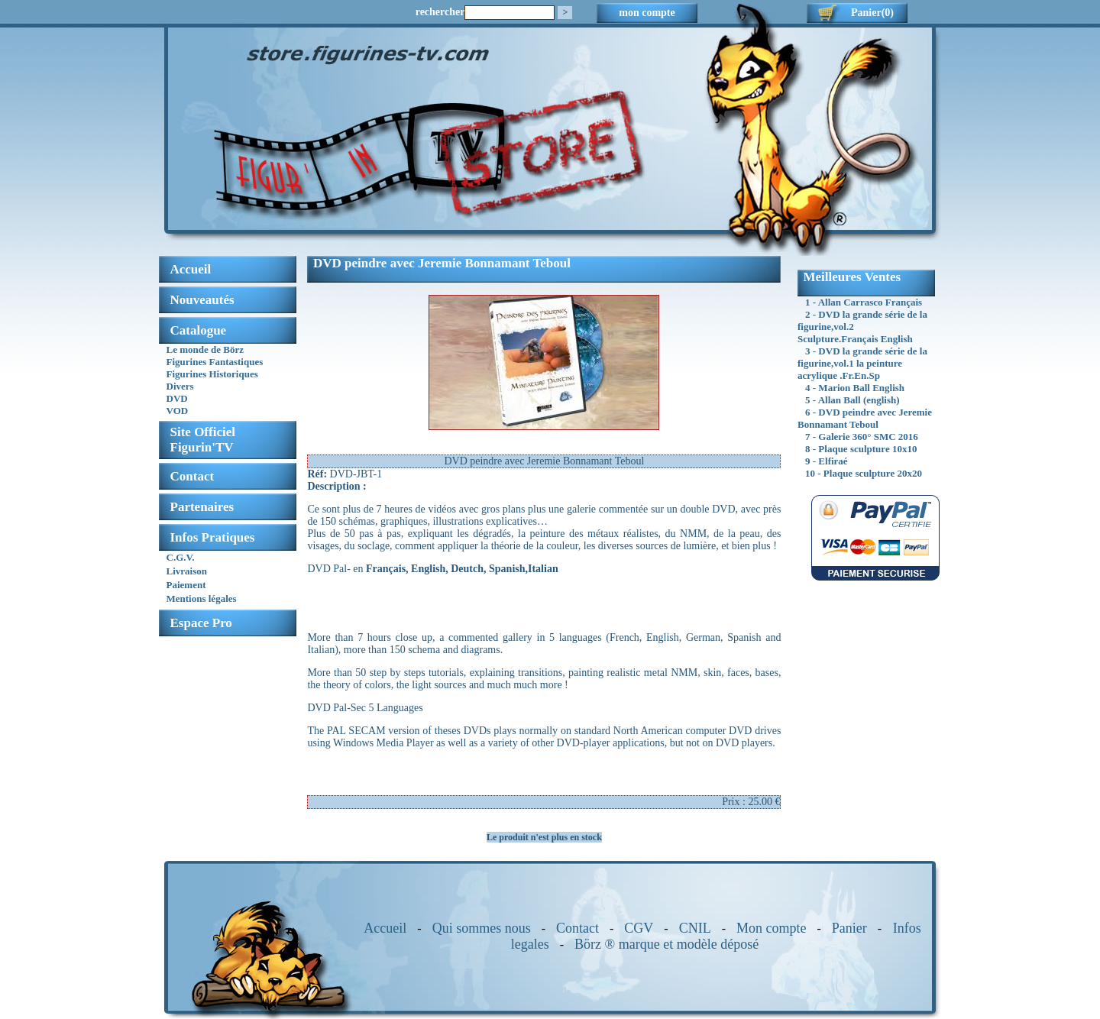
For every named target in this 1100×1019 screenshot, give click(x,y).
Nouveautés (202, 300)
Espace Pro (201, 623)
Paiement (186, 584)
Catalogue (198, 330)
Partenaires (202, 507)
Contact (192, 476)
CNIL (695, 928)
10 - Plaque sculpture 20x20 (863, 473)
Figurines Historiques (212, 374)
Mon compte (771, 928)
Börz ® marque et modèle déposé (666, 944)
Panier (849, 928)
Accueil (385, 928)
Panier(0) (872, 12)
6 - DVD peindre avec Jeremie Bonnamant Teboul (865, 418)
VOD (178, 410)
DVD (177, 398)
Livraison (187, 571)
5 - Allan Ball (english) (852, 400)
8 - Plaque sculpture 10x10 (861, 449)
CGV (638, 928)
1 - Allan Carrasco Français (863, 302)
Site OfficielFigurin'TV (202, 440)
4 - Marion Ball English (854, 387)
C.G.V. (181, 557)
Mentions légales (202, 598)
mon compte (647, 12)
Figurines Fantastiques (215, 361)
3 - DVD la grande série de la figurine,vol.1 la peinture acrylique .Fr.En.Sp (862, 363)
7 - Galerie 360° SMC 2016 (861, 436)
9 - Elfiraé (826, 461)
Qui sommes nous (481, 928)
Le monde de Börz (205, 349)
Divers (180, 386)
